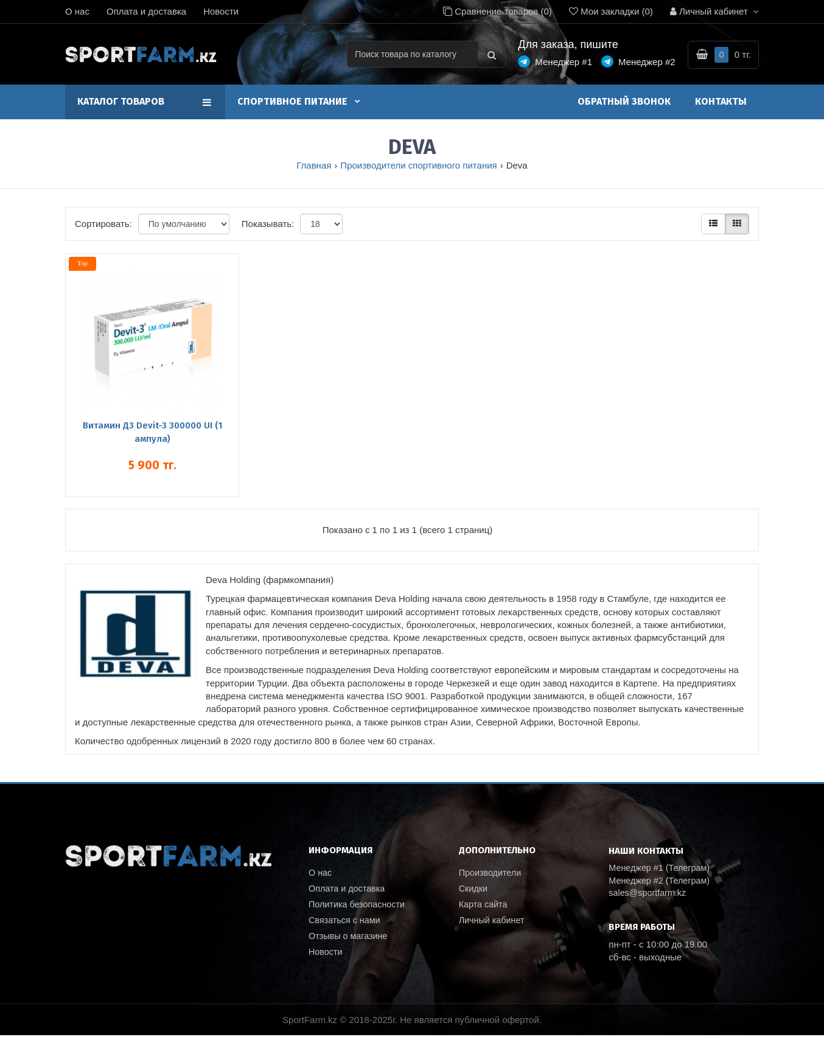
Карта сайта (484, 906)
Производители (491, 873)
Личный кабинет (493, 922)
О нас (77, 11)
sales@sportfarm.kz (649, 894)
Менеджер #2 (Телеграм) (661, 881)
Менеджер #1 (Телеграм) (661, 868)
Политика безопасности (359, 906)
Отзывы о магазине (350, 939)
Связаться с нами (346, 922)
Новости (221, 11)
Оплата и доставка (146, 11)
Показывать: (268, 223)
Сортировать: (103, 223)
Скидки (474, 889)
